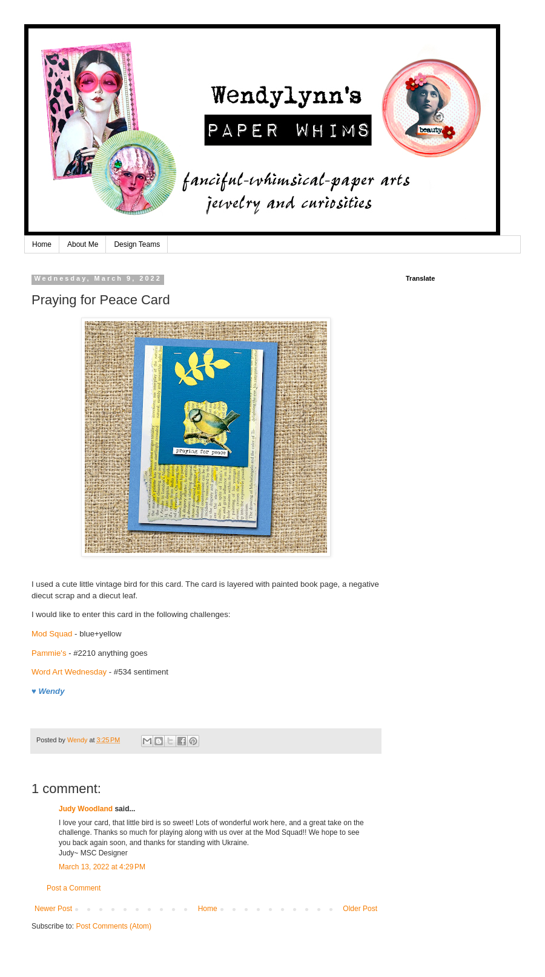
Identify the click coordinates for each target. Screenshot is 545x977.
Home (41, 244)
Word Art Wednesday (69, 671)
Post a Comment (74, 888)
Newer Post (53, 908)
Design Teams (137, 244)
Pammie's (48, 653)
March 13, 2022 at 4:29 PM (102, 867)
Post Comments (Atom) (113, 926)
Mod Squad (51, 633)
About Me (82, 244)
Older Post (360, 908)
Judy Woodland (86, 809)
